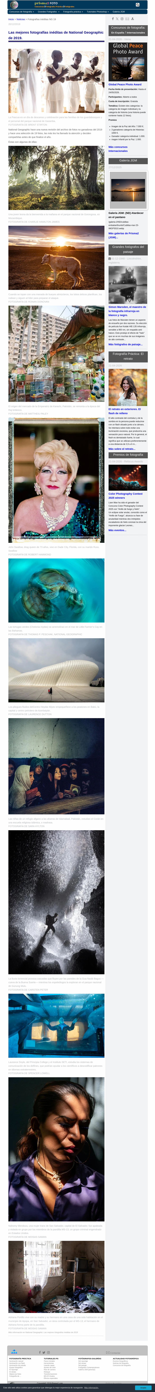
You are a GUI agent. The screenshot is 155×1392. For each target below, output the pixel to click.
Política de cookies (113, 1383)
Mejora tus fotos (15, 1374)
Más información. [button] (91, 1388)
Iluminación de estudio (17, 1365)
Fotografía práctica (73, 11)
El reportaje (13, 1370)
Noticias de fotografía (121, 1363)
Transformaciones (50, 1374)
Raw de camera (49, 1370)
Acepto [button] (143, 1388)
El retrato (12, 1372)
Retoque (47, 1372)
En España (117, 32)
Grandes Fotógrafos (49, 11)
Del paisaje (82, 1365)
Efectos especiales (51, 1378)
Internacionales (136, 32)
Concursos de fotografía (22, 11)
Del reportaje (83, 1361)
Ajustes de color (50, 1367)
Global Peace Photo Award (125, 84)
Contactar (113, 1353)
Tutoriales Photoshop (98, 11)
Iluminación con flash (17, 1363)
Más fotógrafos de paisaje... (126, 344)
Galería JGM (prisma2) (86, 1370)
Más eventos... (117, 530)
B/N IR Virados (49, 1376)
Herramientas (49, 1363)
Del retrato (82, 1363)
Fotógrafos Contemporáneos (88, 1367)
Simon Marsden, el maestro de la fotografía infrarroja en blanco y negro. (127, 311)
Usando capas (49, 1365)
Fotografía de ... (15, 1376)
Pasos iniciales (49, 1361)
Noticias (21, 19)
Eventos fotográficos (120, 1361)
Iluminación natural (16, 1361)
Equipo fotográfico (16, 1367)
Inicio (11, 19)
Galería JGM (119, 12)
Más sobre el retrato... (122, 448)
